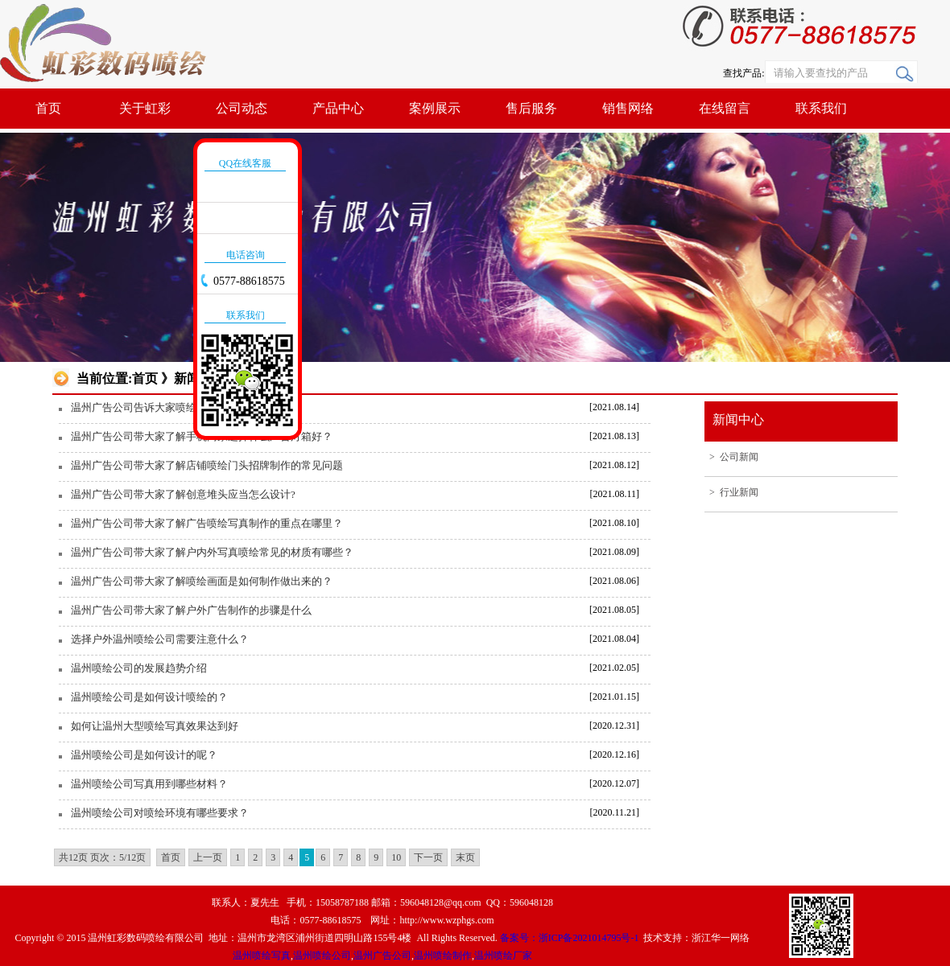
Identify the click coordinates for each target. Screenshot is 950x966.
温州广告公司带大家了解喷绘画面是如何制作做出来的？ (201, 581)
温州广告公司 (382, 955)
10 (396, 857)
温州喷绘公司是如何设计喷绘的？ (149, 697)
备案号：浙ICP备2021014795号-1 (571, 937)
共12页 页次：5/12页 (102, 857)
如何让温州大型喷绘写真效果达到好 (154, 726)
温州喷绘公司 (322, 955)
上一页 (207, 857)
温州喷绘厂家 (503, 955)
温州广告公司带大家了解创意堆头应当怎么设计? (183, 494)
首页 (48, 108)
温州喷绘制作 (443, 955)
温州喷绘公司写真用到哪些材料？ (149, 784)
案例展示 (435, 108)
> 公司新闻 (731, 456)
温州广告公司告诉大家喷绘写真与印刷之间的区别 (186, 407)
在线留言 (724, 108)
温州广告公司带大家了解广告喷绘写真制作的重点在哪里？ (207, 523)
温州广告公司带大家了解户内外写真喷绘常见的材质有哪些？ (212, 552)
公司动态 (241, 108)
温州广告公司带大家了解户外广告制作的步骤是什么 (191, 610)
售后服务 (531, 108)
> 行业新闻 (731, 492)
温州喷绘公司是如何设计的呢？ (144, 755)
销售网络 (628, 108)
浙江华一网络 (721, 937)
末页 (465, 857)
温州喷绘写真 (262, 955)
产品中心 (338, 108)
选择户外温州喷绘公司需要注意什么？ (160, 639)
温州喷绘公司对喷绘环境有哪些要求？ (160, 813)
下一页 (428, 857)
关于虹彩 (145, 108)
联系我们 (821, 108)
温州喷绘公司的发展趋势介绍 (139, 668)
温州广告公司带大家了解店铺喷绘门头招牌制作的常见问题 (207, 465)
